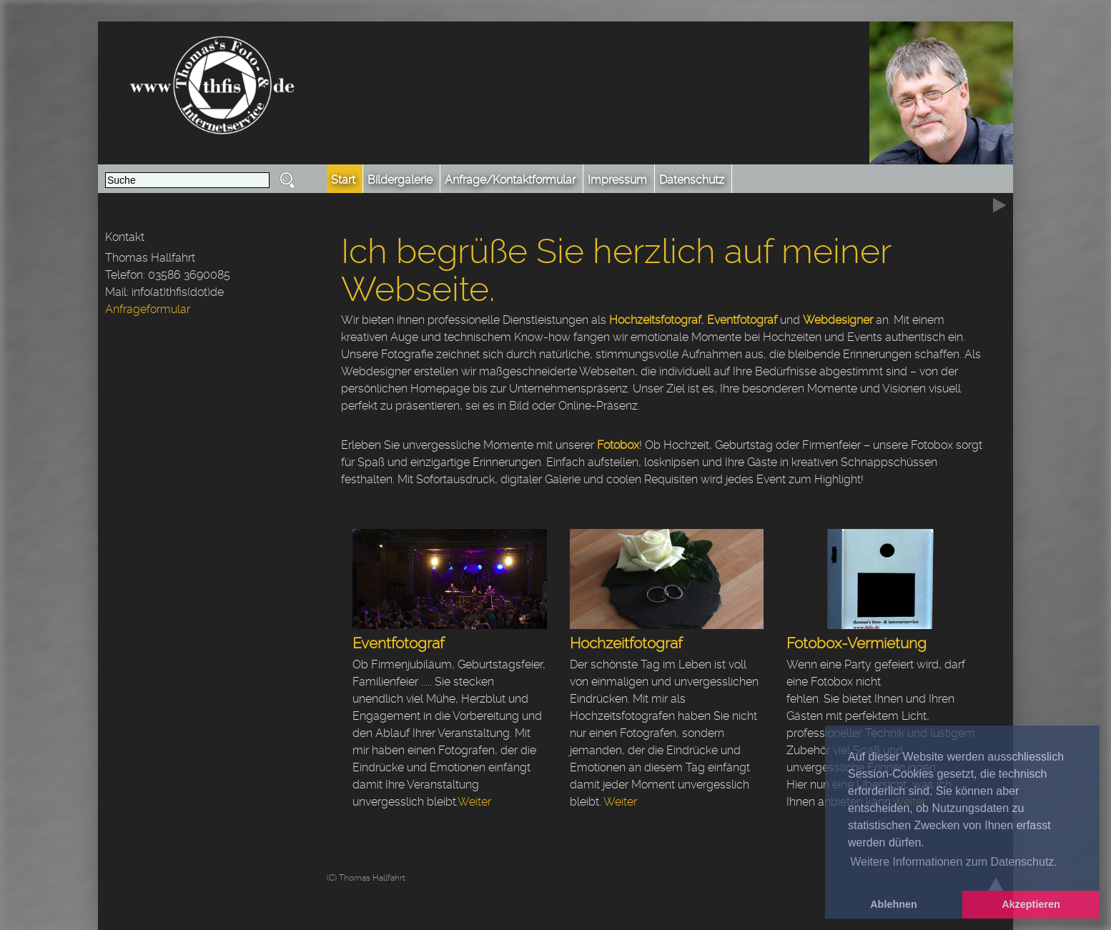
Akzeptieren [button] (1031, 904)
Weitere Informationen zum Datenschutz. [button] (953, 862)
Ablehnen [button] (893, 904)
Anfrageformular (147, 309)
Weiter (474, 801)
